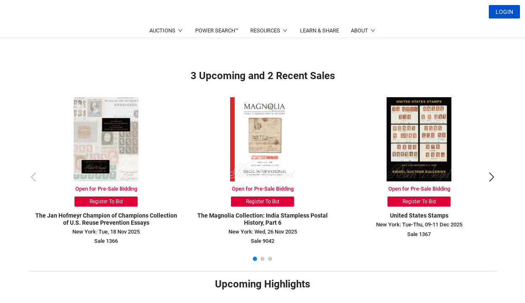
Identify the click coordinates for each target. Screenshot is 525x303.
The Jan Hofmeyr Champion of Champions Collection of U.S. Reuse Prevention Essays (106, 219)
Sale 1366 (106, 241)
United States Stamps (419, 215)
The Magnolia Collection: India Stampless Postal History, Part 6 (262, 219)
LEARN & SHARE (319, 51)
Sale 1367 (419, 234)
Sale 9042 (262, 241)
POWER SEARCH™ (217, 51)
